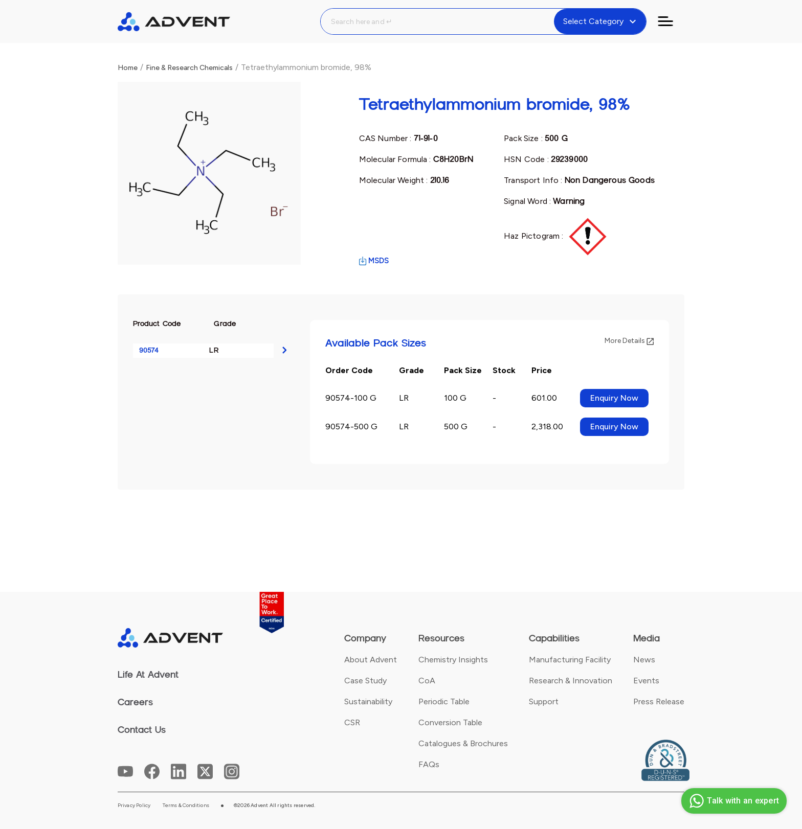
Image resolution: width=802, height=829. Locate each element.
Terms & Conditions (186, 805)
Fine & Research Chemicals (189, 67)
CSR (352, 722)
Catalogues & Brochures (463, 743)
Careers (135, 702)
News (644, 659)
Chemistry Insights (453, 659)
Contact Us (142, 729)
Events (646, 680)
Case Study (365, 680)
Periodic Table (444, 701)
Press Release (658, 701)
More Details (629, 340)
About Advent (370, 659)
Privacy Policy (134, 805)
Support (544, 701)
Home (128, 67)
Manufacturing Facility (570, 659)
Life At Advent (148, 674)
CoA (426, 680)
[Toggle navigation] (671, 21)
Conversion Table (450, 722)
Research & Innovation (570, 680)
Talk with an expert (732, 801)
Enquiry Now (614, 398)
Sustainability (368, 701)
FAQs (428, 764)
